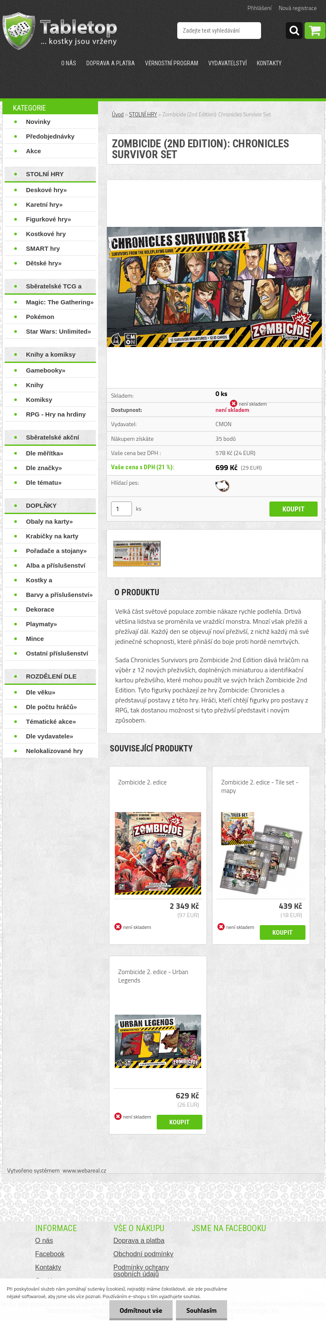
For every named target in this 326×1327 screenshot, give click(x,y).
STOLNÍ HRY (45, 173)
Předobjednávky (50, 136)
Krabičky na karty (52, 536)
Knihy (35, 384)
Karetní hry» (44, 204)
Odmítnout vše (140, 1310)
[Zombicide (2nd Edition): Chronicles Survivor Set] (214, 183)
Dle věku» (40, 692)
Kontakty (269, 63)
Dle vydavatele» (49, 736)
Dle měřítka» (44, 453)
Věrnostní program (171, 63)
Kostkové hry (46, 233)
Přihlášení (260, 7)
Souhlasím (201, 1310)
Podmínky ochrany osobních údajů (141, 1271)
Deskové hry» (46, 189)
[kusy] (121, 508)
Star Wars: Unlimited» (58, 331)
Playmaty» (41, 623)
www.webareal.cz (84, 1170)
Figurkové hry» (48, 219)
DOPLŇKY (41, 505)
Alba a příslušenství (55, 565)
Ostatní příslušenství (57, 653)
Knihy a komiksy (50, 354)
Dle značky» (44, 467)
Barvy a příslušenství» (59, 594)
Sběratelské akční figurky (52, 439)
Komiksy (39, 399)
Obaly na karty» (49, 521)
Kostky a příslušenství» (47, 581)
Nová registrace (298, 7)
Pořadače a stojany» (56, 550)
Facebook (50, 1254)
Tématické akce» (51, 721)
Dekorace (40, 609)
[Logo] (59, 31)
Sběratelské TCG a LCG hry (54, 288)
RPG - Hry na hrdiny (56, 414)
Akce (33, 150)
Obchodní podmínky (143, 1254)
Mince (35, 638)
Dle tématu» (44, 482)
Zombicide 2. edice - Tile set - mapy (259, 786)
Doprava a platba (110, 63)
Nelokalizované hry (54, 750)
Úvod (118, 114)
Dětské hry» (44, 263)
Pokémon (40, 316)
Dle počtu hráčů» (51, 706)
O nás (68, 63)
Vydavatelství (227, 63)
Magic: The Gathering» (60, 302)
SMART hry (43, 248)
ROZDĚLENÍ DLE (51, 676)
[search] (294, 31)
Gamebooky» (45, 370)
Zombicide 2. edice (142, 782)
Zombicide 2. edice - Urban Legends (153, 976)
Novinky (38, 121)
